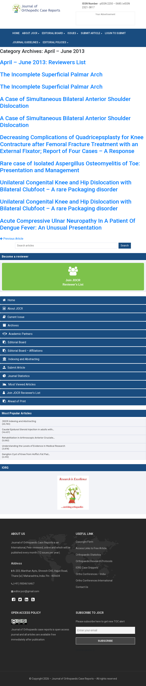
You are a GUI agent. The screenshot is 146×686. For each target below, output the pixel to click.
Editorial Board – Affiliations (25, 350)
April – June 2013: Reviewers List (43, 62)
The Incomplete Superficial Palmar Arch (51, 74)
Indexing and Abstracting (23, 359)
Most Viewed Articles (22, 384)
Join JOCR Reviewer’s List (23, 393)
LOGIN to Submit (115, 33)
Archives (13, 325)
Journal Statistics (19, 376)
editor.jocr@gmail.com (26, 591)
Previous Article (11, 238)
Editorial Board (52, 33)
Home (16, 33)
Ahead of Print (17, 401)
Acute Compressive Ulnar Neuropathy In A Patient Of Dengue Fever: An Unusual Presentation (67, 224)
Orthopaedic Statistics (88, 554)
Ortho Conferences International (94, 580)
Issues (72, 33)
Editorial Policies (54, 42)
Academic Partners (21, 334)
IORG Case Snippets (87, 567)
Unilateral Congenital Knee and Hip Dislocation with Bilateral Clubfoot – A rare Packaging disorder (65, 186)
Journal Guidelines (25, 42)
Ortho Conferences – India (91, 574)
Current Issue (16, 317)
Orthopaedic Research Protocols (94, 561)
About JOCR (29, 33)
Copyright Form (84, 541)
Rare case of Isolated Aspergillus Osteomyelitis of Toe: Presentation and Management (70, 167)
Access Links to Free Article (91, 548)
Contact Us (82, 587)
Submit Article (90, 33)
